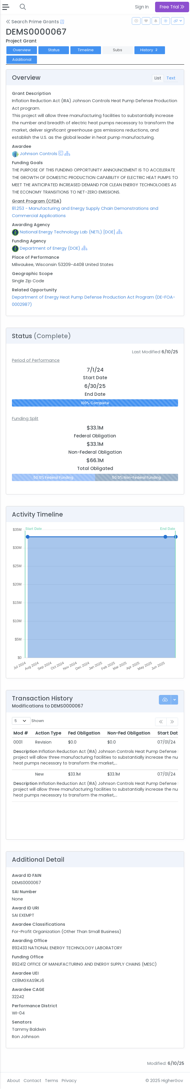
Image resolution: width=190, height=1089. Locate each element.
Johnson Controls (38, 154)
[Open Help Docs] (62, 22)
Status (54, 49)
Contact (32, 1080)
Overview (22, 49)
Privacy (69, 1080)
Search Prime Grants (32, 22)
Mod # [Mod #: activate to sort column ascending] (20, 733)
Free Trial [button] (172, 7)
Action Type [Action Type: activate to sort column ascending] (48, 733)
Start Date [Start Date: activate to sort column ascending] (168, 733)
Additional (21, 59)
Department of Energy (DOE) (50, 248)
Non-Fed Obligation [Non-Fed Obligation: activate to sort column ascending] (128, 733)
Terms (51, 1080)
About (13, 1080)
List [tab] (158, 78)
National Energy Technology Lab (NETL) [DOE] (67, 232)
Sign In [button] (142, 7)
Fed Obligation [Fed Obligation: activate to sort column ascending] (84, 733)
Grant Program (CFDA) (36, 201)
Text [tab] (170, 78)
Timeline (86, 49)
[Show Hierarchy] (67, 153)
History (149, 49)
